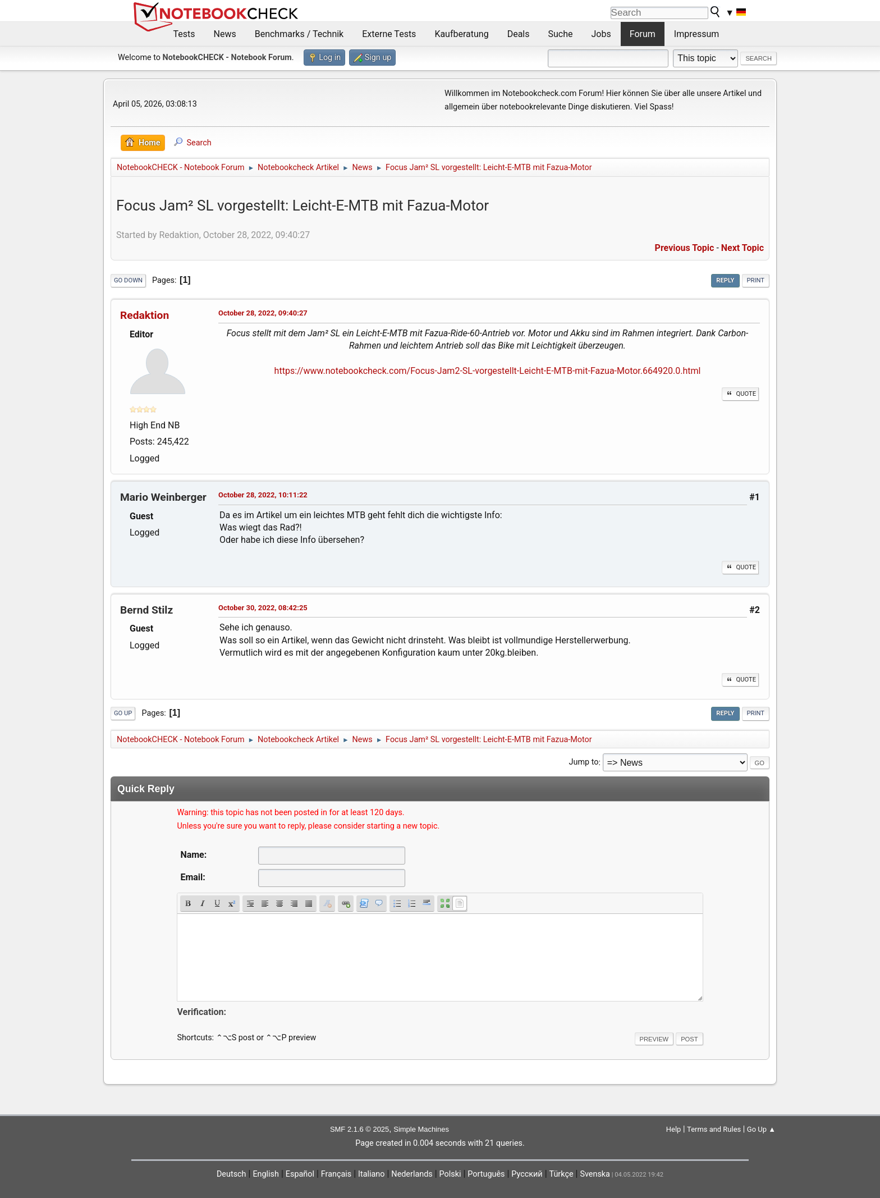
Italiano (371, 1174)
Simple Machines (421, 1129)
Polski (450, 1174)
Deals (518, 34)
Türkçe (561, 1174)
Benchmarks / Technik (299, 34)
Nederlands (411, 1174)
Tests (184, 34)
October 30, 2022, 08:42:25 (263, 607)
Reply (725, 280)
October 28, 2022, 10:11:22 (263, 495)
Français (336, 1174)
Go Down (128, 280)
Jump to (584, 762)
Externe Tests (389, 34)
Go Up (123, 713)
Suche (560, 34)
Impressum (696, 34)
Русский (526, 1174)
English (266, 1174)
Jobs (601, 34)
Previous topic (684, 248)
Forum (643, 34)
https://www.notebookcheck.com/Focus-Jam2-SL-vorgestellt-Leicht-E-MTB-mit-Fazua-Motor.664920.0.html (487, 370)
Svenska (595, 1174)
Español (300, 1174)
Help (673, 1129)
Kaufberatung (461, 34)
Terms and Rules (714, 1129)
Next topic (742, 248)
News (225, 34)
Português (486, 1174)
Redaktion (144, 315)
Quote (740, 393)
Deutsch (231, 1174)
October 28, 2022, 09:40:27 (263, 313)
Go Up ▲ (761, 1129)
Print (756, 280)
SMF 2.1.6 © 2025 (359, 1129)
